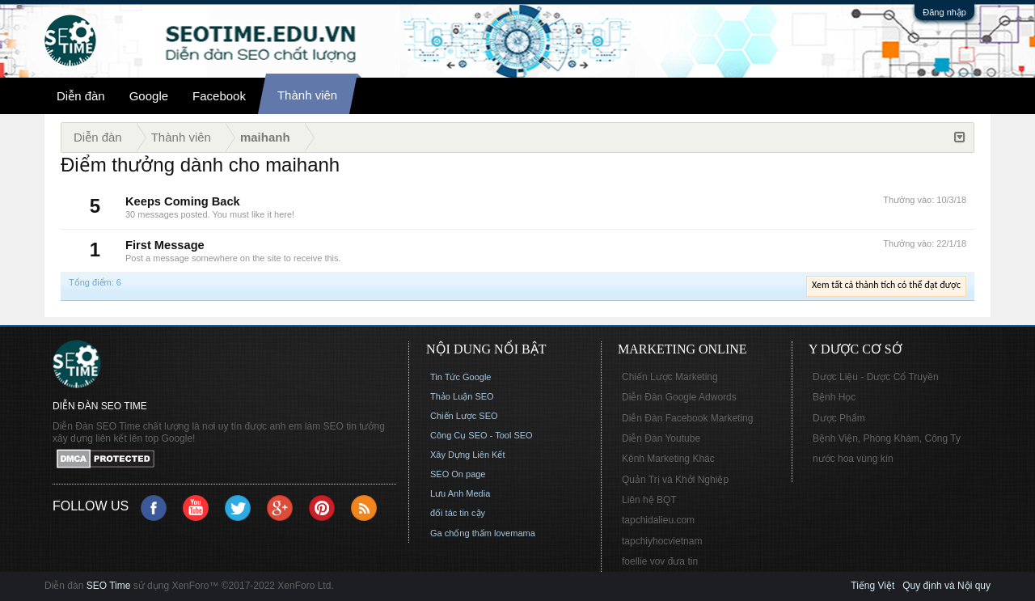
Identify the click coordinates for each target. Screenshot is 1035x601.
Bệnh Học (834, 397)
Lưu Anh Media (460, 493)
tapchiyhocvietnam (662, 541)
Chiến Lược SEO (464, 416)
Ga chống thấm (461, 533)
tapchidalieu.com (658, 520)
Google (148, 96)
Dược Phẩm (839, 418)
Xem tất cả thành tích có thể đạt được (886, 284)
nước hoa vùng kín (853, 458)
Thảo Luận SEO (462, 396)
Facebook (219, 96)
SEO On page (458, 474)
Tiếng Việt (872, 585)
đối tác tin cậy (457, 513)
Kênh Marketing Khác (668, 458)
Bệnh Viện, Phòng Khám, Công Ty (887, 438)
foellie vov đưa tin (660, 561)
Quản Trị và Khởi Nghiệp (675, 479)
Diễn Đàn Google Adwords (679, 397)
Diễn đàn (81, 96)
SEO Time (109, 585)
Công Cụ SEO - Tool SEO (481, 435)
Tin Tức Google (460, 377)
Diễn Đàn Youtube (661, 438)
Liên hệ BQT (649, 500)
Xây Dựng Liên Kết (467, 454)
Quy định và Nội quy (946, 585)
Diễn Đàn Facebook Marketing (687, 418)
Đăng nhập (944, 12)
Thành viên (307, 95)
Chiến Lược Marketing (670, 377)
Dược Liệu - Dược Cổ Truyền (876, 377)
